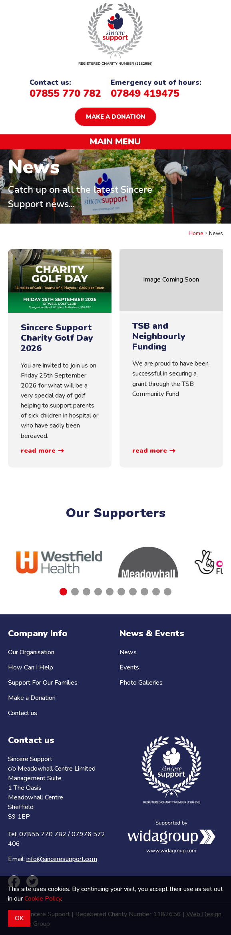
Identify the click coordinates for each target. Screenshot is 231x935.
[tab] (63, 591)
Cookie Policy (42, 898)
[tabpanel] (59, 562)
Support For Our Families (43, 682)
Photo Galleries (141, 682)
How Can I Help (30, 667)
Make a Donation (32, 697)
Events (129, 667)
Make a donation (115, 117)
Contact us (22, 713)
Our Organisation (31, 652)
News (128, 652)
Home (196, 233)
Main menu (115, 142)
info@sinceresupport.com (61, 859)
